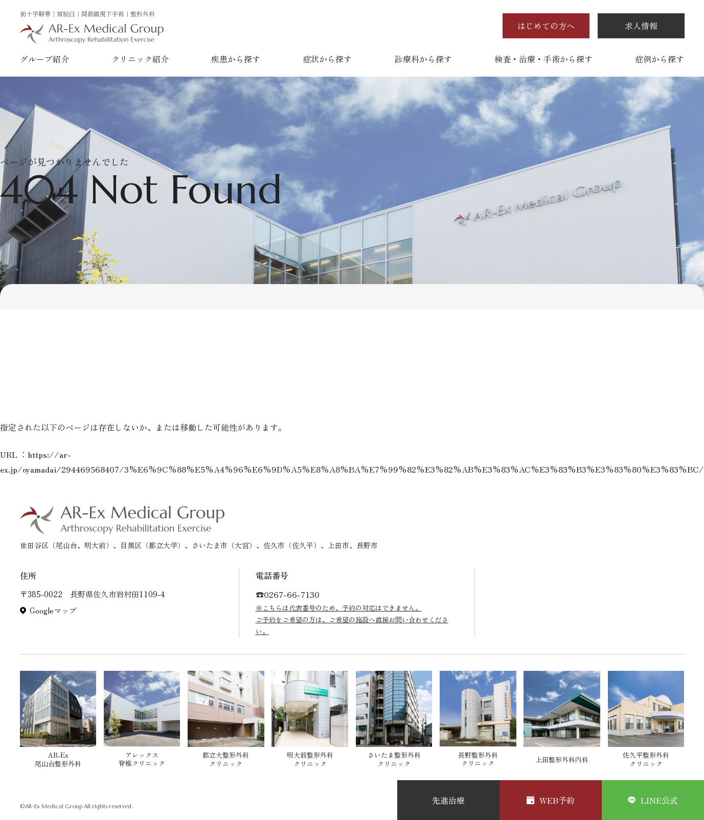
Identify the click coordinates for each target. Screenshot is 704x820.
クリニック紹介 (140, 59)
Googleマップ (53, 610)
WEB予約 (551, 800)
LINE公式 (653, 800)
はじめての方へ (546, 25)
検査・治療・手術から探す (543, 59)
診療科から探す (423, 59)
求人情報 (641, 25)
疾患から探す (235, 59)
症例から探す (659, 59)
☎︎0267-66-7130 (288, 594)
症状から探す (327, 59)
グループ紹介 (44, 59)
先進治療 (448, 800)
